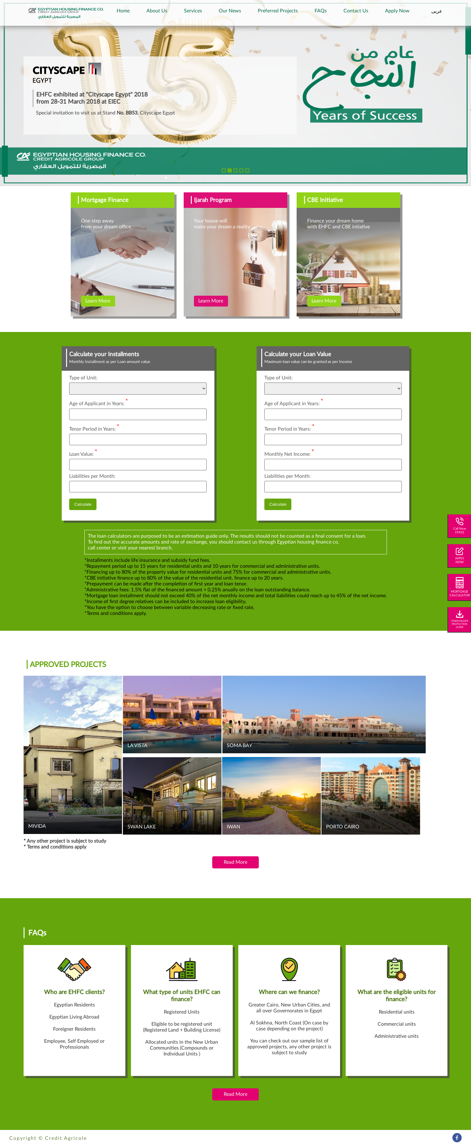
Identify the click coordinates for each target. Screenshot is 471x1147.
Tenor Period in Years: (94, 427)
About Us (156, 10)
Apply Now (397, 10)
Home (123, 10)
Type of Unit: (83, 377)
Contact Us (355, 10)
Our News (230, 10)
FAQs (321, 10)
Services (193, 10)
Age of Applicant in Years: (98, 402)
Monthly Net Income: (289, 452)
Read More (235, 862)
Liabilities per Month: (92, 476)
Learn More (97, 300)
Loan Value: (83, 452)
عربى (436, 11)
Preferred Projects (278, 10)
